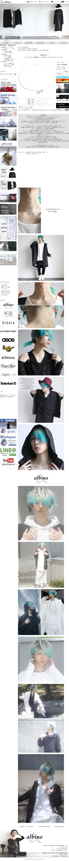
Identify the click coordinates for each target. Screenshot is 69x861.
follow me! (14, 395)
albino (5, 1)
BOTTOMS (29, 43)
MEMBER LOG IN (33, 1)
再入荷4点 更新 (7, 51)
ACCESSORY (40, 43)
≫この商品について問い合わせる (26, 826)
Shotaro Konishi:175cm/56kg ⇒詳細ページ (37, 152)
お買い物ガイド (5, 285)
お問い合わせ (4, 294)
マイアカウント (5, 288)
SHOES (63, 43)
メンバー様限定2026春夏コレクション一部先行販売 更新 (9, 59)
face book (63, 1)
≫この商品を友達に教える (44, 826)
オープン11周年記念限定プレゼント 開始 (9, 64)
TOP (19, 47)
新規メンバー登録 (5, 287)
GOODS (51, 43)
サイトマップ (4, 284)
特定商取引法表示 (5, 291)
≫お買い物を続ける (59, 826)
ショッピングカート (6, 290)
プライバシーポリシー (6, 293)
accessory (34, 48)
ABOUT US (56, 1)
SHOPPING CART (45, 1)
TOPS (17, 43)
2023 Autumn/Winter (44, 50)
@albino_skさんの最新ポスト (7, 396)
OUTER (5, 43)
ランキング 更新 (8, 52)
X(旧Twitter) (61, 1)
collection (34, 50)
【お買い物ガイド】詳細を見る (59, 856)
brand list (24, 48)
